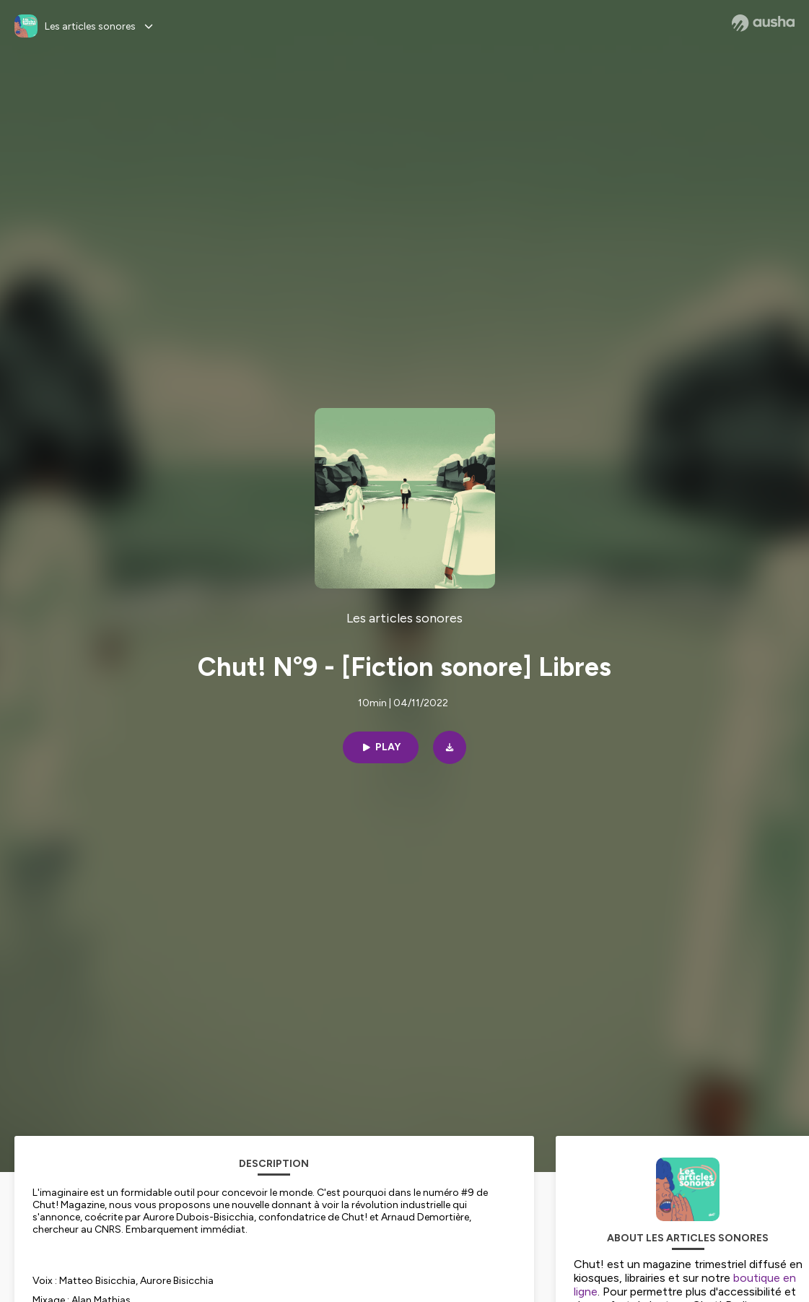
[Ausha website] (763, 23)
